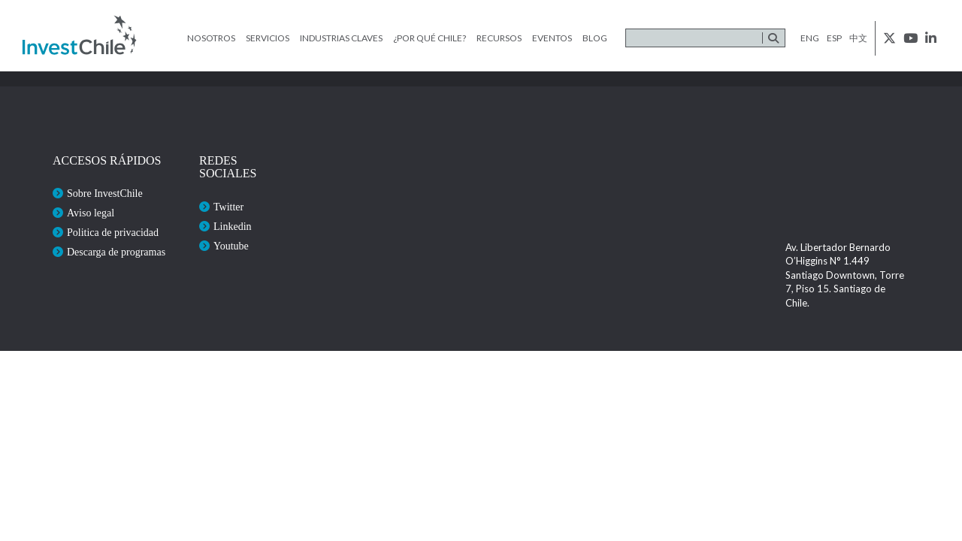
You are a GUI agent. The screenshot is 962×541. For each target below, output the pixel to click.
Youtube (231, 246)
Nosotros (211, 38)
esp (834, 38)
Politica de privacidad (113, 232)
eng (809, 38)
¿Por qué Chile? (429, 38)
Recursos (499, 38)
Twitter (228, 207)
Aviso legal (90, 213)
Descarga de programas (116, 252)
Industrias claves (341, 38)
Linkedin (232, 226)
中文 (858, 38)
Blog (594, 38)
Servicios (267, 38)
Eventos (552, 38)
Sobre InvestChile (105, 193)
